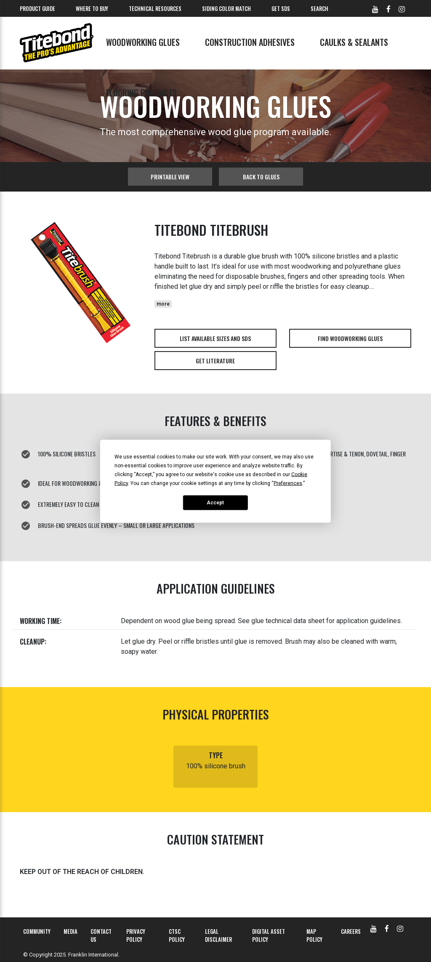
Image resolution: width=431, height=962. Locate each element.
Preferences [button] (288, 483)
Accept (215, 503)
